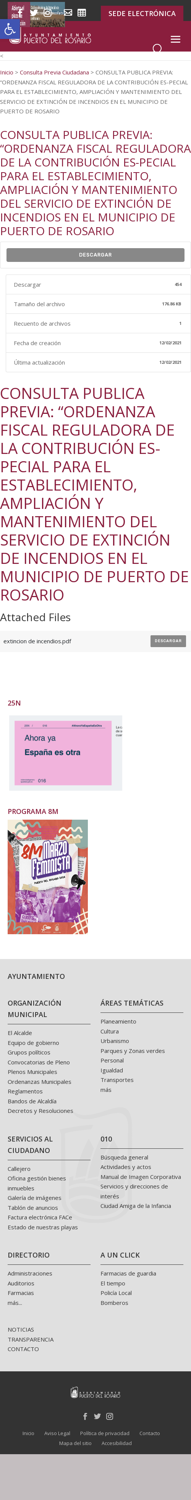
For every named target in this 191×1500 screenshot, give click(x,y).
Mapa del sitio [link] (75, 1443)
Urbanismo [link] (114, 1041)
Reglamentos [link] (25, 1091)
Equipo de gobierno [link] (33, 1042)
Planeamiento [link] (118, 1021)
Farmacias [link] (21, 1293)
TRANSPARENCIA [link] (30, 1339)
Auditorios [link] (21, 1283)
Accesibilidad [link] (117, 1443)
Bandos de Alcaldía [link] (32, 1101)
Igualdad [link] (111, 1070)
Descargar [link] (95, 255)
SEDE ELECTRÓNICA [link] (142, 13)
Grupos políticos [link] (29, 1052)
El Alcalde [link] (20, 1033)
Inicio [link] (28, 1433)
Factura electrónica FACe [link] (40, 1217)
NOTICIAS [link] (21, 1329)
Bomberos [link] (114, 1302)
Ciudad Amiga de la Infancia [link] (135, 1205)
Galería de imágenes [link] (35, 1197)
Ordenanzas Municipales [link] (39, 1081)
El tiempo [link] (112, 1283)
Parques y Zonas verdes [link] (132, 1050)
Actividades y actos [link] (125, 1167)
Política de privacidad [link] (104, 1433)
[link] (10, 29)
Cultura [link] (109, 1031)
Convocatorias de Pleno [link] (39, 1062)
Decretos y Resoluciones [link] (40, 1110)
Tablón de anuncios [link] (33, 1207)
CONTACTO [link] (23, 1349)
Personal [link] (112, 1060)
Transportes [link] (117, 1079)
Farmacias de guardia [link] (128, 1273)
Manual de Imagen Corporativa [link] (140, 1176)
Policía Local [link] (116, 1293)
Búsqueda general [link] (124, 1157)
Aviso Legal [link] (57, 1433)
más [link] (106, 1089)
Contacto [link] (149, 1433)
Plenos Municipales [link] (32, 1071)
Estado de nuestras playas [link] (43, 1227)
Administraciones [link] (30, 1273)
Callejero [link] (19, 1168)
